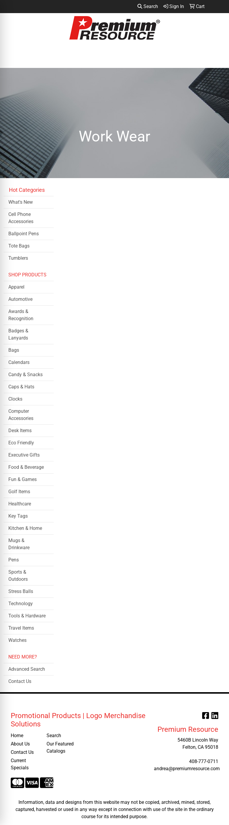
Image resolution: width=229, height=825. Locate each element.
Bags (13, 350)
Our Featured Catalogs (60, 747)
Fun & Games (22, 479)
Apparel (16, 287)
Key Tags (18, 516)
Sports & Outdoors (18, 575)
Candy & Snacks (25, 374)
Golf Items (19, 491)
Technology (20, 603)
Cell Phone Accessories (20, 217)
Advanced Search (26, 669)
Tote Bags (19, 246)
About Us (20, 744)
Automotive (20, 299)
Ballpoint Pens (23, 233)
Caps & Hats (21, 387)
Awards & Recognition (20, 315)
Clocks (15, 399)
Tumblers (18, 258)
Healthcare (19, 504)
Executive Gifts (24, 455)
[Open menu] (217, 59)
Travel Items (21, 628)
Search (147, 6)
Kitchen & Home (25, 528)
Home (17, 735)
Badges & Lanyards (18, 334)
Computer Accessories (20, 414)
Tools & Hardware (27, 616)
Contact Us (19, 681)
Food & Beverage (26, 467)
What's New (20, 202)
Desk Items (20, 430)
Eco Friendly (21, 443)
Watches (17, 640)
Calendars (19, 362)
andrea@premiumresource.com (187, 768)
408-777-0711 (203, 761)
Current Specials (20, 764)
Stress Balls (20, 591)
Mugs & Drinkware (19, 544)
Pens (13, 560)
